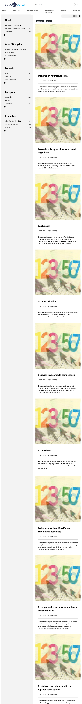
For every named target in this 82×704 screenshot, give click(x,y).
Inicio (4, 10)
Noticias (76, 10)
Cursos (63, 10)
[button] (5, 35)
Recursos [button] (16, 10)
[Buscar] (52, 4)
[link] (76, 4)
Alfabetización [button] (32, 10)
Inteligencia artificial (49, 11)
